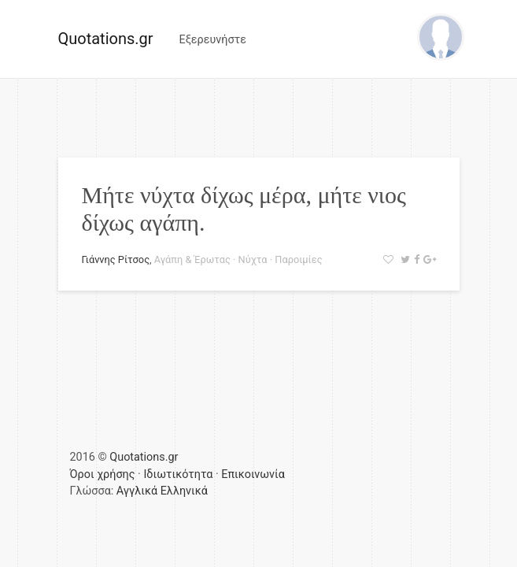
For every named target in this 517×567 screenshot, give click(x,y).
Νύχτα (253, 259)
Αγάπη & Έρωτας (192, 259)
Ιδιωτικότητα (177, 474)
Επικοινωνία (253, 474)
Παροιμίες (298, 259)
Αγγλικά (136, 491)
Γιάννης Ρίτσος (116, 259)
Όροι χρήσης (102, 474)
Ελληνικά (184, 491)
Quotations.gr (105, 38)
